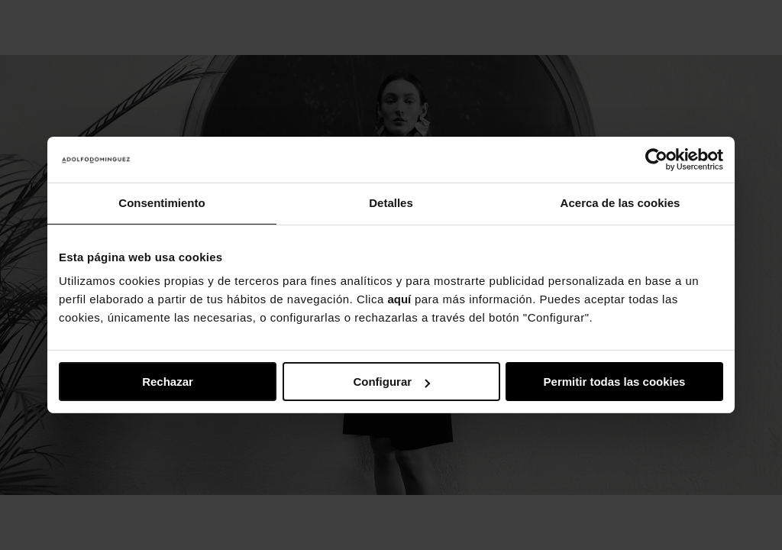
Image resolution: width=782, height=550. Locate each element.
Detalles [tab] (391, 202)
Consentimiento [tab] (161, 202)
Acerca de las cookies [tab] (620, 202)
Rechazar (167, 381)
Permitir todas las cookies (615, 381)
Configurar (391, 381)
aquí (399, 299)
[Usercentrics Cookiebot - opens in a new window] (656, 159)
